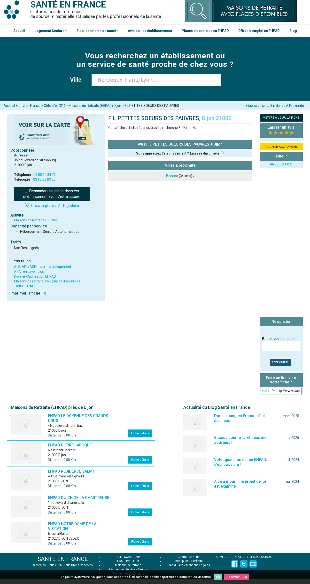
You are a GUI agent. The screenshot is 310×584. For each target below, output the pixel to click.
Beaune (172, 176)
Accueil (19, 31)
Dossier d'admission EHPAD (35, 276)
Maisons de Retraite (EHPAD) (36, 220)
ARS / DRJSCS (281, 164)
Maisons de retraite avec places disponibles (47, 281)
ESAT (120, 561)
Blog (293, 31)
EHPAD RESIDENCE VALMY (71, 471)
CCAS (128, 557)
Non (196, 128)
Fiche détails (140, 433)
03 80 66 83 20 (44, 179)
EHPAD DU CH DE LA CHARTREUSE (78, 497)
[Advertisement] (281, 243)
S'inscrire (280, 362)
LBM (136, 561)
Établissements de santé (97, 31)
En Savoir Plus (237, 577)
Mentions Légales (198, 565)
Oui (184, 128)
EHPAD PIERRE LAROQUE (70, 445)
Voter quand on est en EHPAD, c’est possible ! (240, 462)
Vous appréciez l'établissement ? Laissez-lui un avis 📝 (180, 153)
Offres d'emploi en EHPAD (259, 31)
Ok (218, 577)
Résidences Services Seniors (128, 569)
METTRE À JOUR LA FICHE (281, 117)
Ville (77, 79)
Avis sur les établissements (150, 31)
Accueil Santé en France (22, 106)
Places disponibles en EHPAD (205, 31)
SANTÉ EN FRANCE (63, 559)
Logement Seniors (51, 31)
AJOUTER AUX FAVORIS (281, 146)
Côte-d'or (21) (54, 106)
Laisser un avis (281, 127)
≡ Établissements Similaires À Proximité (273, 106)
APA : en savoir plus (29, 271)
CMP (137, 557)
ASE (119, 557)
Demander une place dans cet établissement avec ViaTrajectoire (51, 194)
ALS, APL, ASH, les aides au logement (42, 267)
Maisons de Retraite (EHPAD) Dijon (95, 106)
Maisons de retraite (128, 565)
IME (128, 561)
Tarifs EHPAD (24, 286)
